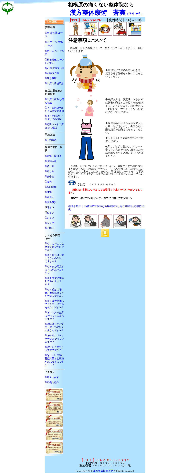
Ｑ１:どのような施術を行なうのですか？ (54, 246)
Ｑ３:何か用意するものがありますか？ (54, 269)
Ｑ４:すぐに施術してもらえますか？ (54, 281)
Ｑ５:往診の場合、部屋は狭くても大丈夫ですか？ (54, 292)
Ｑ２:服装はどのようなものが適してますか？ (54, 258)
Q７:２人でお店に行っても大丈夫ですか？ (54, 315)
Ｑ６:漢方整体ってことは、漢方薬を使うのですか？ (54, 304)
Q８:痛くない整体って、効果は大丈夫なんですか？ (54, 327)
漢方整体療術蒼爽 (103, 471)
